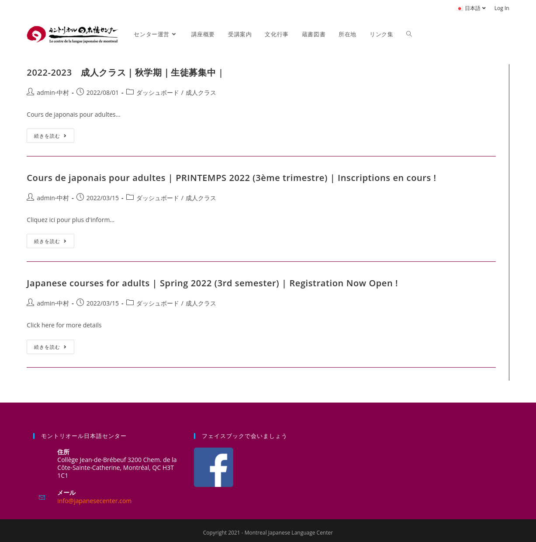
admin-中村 (53, 92)
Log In (502, 8)
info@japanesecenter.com (94, 501)
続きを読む (54, 134)
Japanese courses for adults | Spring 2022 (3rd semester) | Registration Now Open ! (212, 283)
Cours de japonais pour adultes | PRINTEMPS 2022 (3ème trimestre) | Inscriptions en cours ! (231, 178)
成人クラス (201, 92)
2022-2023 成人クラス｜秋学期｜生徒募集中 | (125, 72)
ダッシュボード (157, 92)
